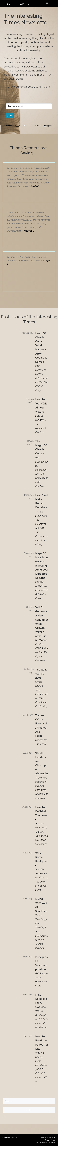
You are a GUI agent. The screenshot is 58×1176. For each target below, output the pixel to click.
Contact (52, 1144)
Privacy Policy (50, 1141)
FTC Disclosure (41, 1144)
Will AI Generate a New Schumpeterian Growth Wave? (41, 621)
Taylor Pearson (17, 4)
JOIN (10, 116)
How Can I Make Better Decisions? (41, 505)
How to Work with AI (41, 405)
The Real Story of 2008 (41, 675)
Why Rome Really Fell (41, 858)
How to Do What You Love (41, 812)
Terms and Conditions (47, 1139)
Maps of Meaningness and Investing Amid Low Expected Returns (41, 567)
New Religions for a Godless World (41, 1004)
